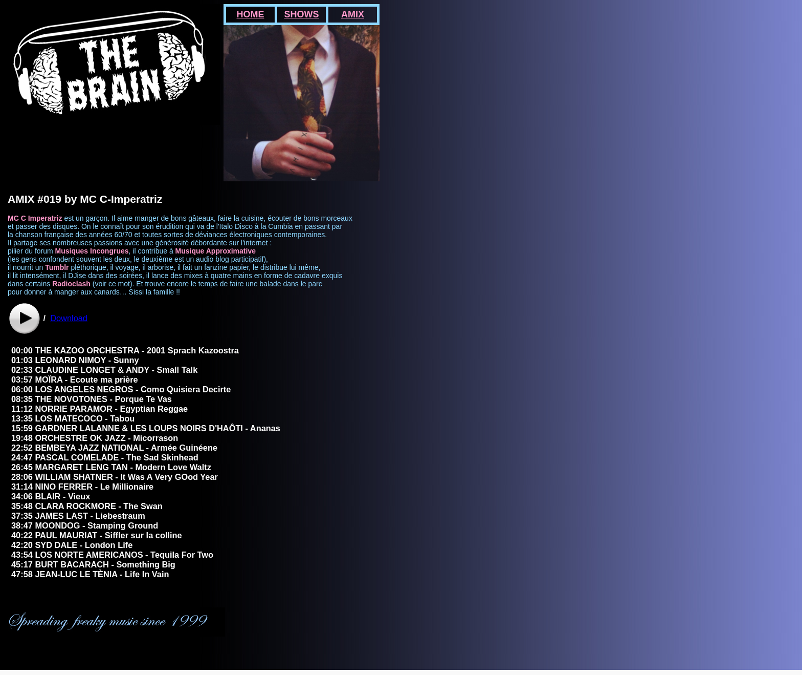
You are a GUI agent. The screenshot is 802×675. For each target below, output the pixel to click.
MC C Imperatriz (35, 218)
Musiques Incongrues (92, 251)
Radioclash (71, 284)
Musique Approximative (215, 251)
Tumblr (57, 267)
